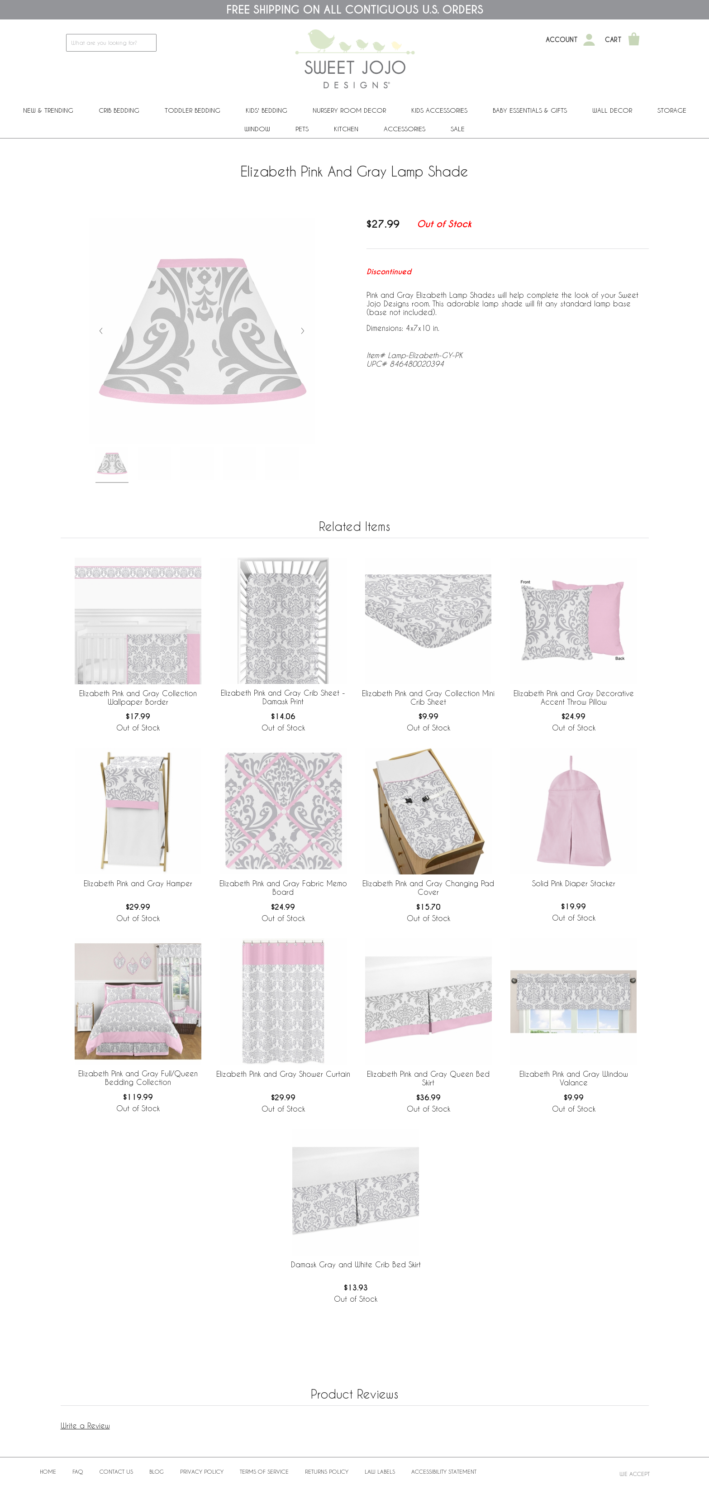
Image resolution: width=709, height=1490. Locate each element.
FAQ (77, 1471)
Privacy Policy (202, 1471)
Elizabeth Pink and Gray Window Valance (573, 1078)
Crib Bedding (119, 110)
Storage (671, 110)
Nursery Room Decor (349, 110)
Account (562, 40)
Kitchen (346, 129)
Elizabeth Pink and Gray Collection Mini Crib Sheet (428, 697)
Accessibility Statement (443, 1471)
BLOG (156, 1471)
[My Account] (589, 39)
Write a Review (85, 1425)
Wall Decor (612, 110)
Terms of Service (264, 1471)
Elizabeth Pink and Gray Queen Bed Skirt (428, 1078)
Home (48, 1471)
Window (257, 129)
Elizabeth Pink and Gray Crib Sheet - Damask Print (283, 697)
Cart (613, 40)
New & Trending (48, 110)
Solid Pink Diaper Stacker (573, 883)
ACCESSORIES (404, 129)
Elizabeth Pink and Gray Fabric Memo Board (283, 887)
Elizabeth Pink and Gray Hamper (138, 883)
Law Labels (380, 1471)
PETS (302, 129)
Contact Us (116, 1471)
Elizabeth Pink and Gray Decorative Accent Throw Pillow (574, 697)
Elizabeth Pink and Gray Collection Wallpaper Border (138, 697)
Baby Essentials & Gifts (530, 110)
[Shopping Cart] (633, 39)
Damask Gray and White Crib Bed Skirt (356, 1264)
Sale (458, 129)
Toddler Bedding (192, 110)
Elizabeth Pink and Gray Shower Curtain (283, 1074)
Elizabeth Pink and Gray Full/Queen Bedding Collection (138, 1077)
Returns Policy (326, 1471)
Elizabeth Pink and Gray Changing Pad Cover (428, 887)
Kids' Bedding (266, 110)
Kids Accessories (439, 110)
